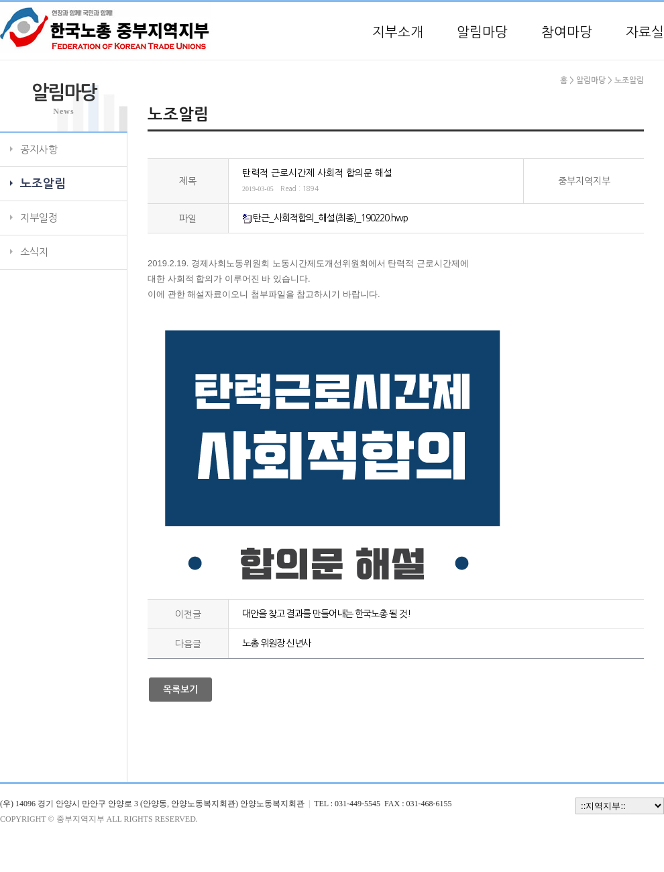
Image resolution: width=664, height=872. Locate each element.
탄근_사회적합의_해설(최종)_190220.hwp (330, 218)
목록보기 (180, 689)
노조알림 (43, 184)
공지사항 (39, 149)
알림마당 (482, 32)
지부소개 (397, 32)
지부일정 (39, 218)
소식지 (34, 252)
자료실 (645, 32)
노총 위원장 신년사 (276, 643)
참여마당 (566, 32)
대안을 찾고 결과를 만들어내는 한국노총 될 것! (326, 613)
